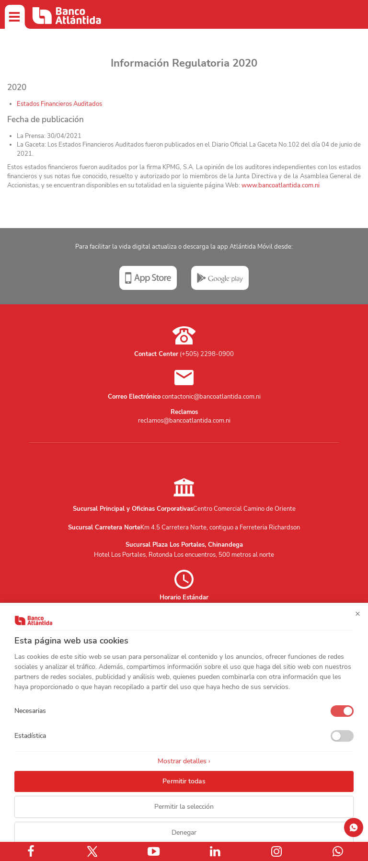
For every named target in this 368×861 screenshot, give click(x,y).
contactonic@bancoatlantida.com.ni (211, 396)
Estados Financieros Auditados (59, 104)
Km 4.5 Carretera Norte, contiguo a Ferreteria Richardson (220, 527)
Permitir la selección (184, 806)
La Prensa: (32, 136)
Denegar (184, 832)
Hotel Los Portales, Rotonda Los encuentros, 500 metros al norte (184, 555)
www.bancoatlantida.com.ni (281, 185)
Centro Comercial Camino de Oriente (244, 509)
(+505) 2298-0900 (207, 354)
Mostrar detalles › (184, 761)
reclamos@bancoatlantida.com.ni (184, 420)
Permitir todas (184, 781)
